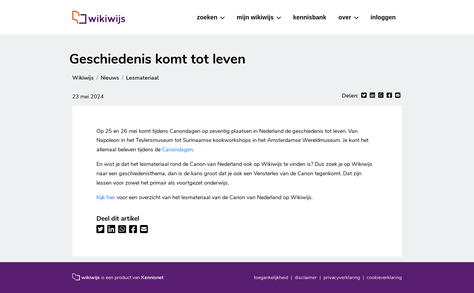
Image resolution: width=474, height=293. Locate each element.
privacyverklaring (341, 277)
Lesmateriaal (142, 77)
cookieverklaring (384, 277)
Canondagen (177, 149)
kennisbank (309, 17)
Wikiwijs (83, 77)
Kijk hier (105, 197)
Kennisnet (152, 277)
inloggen (383, 17)
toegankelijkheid (271, 277)
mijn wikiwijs (255, 17)
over (344, 17)
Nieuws (110, 77)
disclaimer (306, 277)
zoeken (207, 17)
